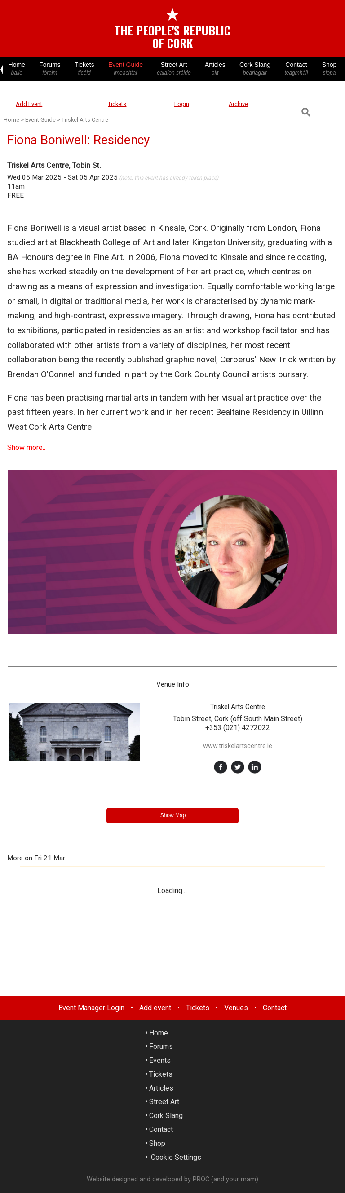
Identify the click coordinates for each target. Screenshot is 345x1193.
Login (181, 104)
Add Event (29, 104)
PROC (201, 1179)
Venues (236, 1008)
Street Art (174, 69)
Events (160, 1060)
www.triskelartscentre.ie (237, 746)
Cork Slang (255, 69)
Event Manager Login (91, 1008)
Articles (215, 69)
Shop (329, 69)
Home (17, 69)
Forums (50, 69)
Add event (155, 1008)
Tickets (84, 69)
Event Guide (125, 69)
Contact (296, 69)
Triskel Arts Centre (85, 119)
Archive (238, 104)
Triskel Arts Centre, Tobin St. (54, 165)
